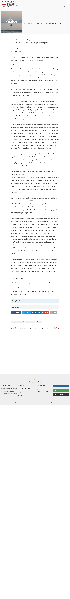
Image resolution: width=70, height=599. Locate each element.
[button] (16, 312)
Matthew (32, 322)
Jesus (26, 322)
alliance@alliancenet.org (53, 402)
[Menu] (68, 2)
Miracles (39, 322)
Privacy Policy (62, 402)
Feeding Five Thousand (18, 322)
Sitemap (68, 402)
